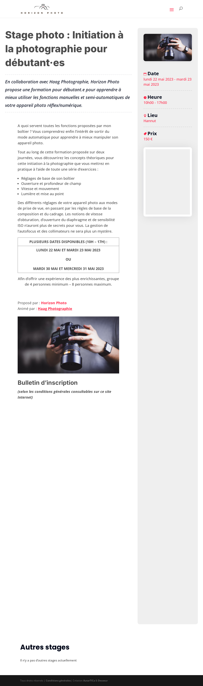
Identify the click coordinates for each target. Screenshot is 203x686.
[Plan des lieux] (168, 182)
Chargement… (68, 509)
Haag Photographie (55, 308)
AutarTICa (89, 680)
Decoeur (103, 680)
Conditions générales (58, 680)
